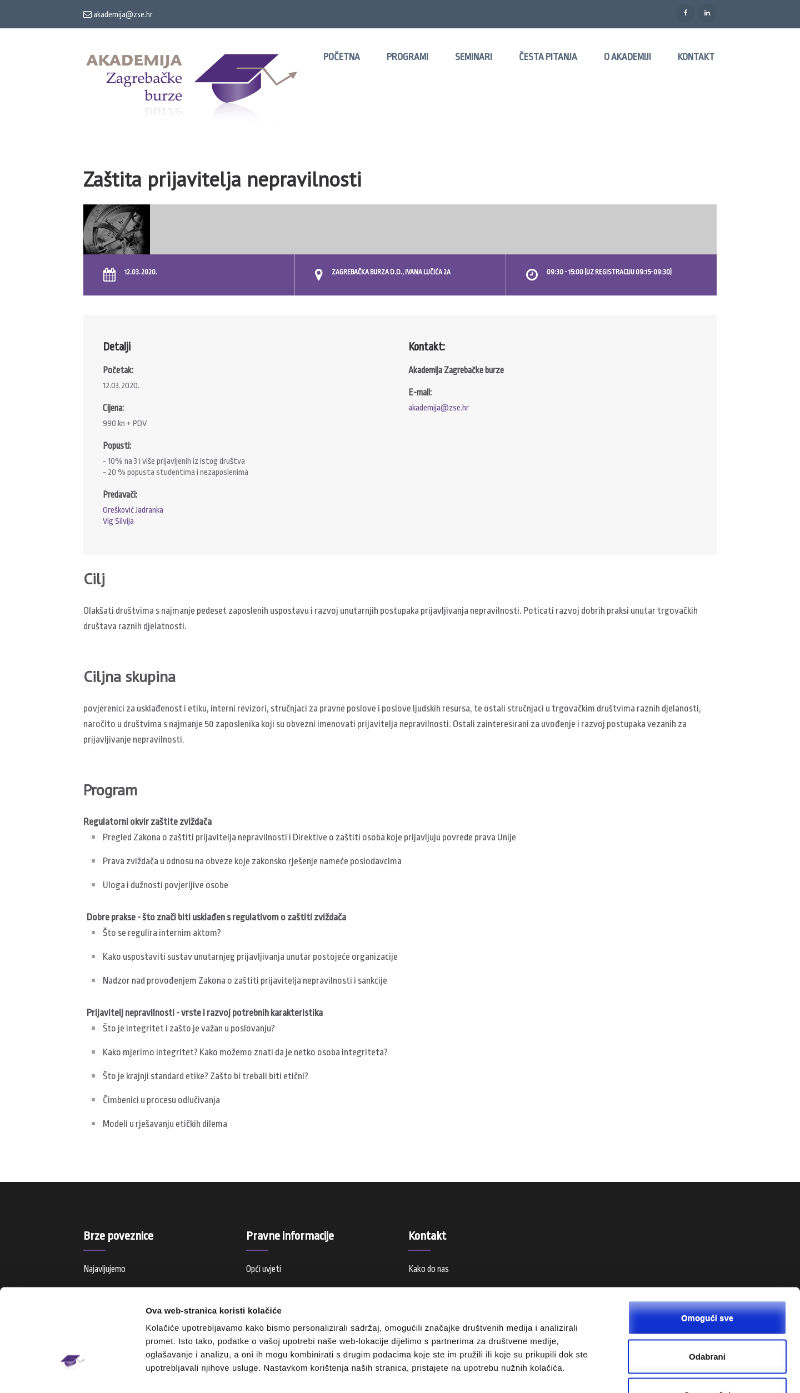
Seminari (473, 57)
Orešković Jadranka (133, 510)
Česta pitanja (548, 57)
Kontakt (696, 57)
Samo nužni (707, 1319)
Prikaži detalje (575, 1371)
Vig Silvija (118, 521)
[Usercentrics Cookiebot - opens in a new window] (72, 1371)
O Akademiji (627, 57)
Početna (341, 57)
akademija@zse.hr (118, 14)
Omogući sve (707, 1241)
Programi (407, 57)
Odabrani (707, 1280)
